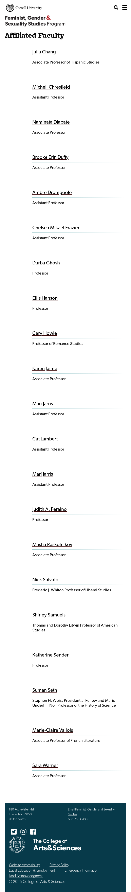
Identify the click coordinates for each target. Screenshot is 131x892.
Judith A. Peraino (49, 509)
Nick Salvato (45, 580)
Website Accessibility (24, 865)
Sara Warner (45, 765)
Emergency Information (81, 871)
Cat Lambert (45, 439)
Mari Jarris (42, 404)
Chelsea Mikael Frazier (55, 228)
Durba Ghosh (46, 263)
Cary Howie (44, 333)
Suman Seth (44, 690)
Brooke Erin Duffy (50, 157)
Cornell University (24, 8)
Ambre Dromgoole (52, 192)
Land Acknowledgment (26, 876)
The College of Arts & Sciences (57, 844)
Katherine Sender (50, 655)
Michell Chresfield (51, 87)
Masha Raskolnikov (52, 544)
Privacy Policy (59, 865)
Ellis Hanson (45, 298)
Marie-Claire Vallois (52, 730)
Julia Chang (44, 52)
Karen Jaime (44, 368)
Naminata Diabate (51, 122)
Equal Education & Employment (32, 871)
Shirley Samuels (49, 615)
